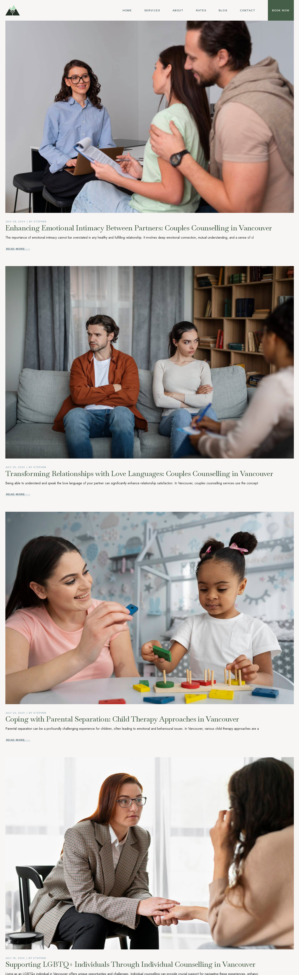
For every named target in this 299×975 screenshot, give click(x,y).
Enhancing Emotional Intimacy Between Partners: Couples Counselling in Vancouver (138, 227)
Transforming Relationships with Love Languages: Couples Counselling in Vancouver (139, 473)
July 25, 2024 (15, 467)
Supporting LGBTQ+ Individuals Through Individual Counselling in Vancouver (130, 964)
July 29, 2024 (15, 221)
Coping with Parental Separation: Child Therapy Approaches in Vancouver (122, 719)
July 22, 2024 (15, 712)
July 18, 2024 (15, 958)
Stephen (40, 221)
